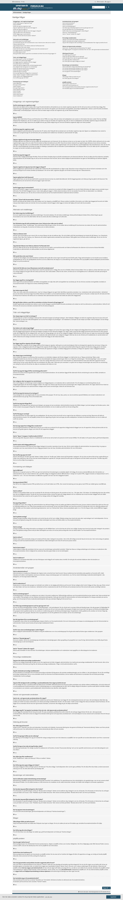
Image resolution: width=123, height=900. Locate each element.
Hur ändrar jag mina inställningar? (22, 41)
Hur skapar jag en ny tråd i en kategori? (23, 59)
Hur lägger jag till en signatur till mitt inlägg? (24, 62)
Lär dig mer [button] (48, 897)
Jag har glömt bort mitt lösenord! (21, 32)
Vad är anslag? (17, 91)
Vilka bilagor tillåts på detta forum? (71, 76)
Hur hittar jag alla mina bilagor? (70, 78)
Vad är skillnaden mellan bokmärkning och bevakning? (76, 66)
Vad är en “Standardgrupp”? (69, 32)
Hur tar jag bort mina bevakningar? (71, 71)
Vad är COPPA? (17, 24)
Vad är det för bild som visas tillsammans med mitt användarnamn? (30, 49)
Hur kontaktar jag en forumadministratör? (73, 88)
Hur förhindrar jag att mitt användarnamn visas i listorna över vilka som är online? (34, 42)
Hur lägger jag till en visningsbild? (22, 50)
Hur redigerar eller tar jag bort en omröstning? (25, 66)
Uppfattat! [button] (113, 897)
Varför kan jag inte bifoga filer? (21, 70)
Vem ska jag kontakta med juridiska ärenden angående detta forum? (80, 86)
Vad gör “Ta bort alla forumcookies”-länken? (24, 35)
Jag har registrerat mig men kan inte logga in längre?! (27, 31)
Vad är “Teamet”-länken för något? (71, 34)
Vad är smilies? (17, 86)
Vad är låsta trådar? (18, 94)
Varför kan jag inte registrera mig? (22, 26)
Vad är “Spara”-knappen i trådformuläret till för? (25, 74)
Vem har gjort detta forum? (69, 83)
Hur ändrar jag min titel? (19, 52)
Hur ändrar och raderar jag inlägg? (22, 60)
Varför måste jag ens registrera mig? (22, 23)
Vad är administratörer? (68, 23)
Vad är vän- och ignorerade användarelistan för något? (76, 48)
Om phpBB (43, 845)
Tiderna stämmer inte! (19, 44)
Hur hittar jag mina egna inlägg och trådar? (73, 61)
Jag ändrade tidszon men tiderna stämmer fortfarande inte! (28, 45)
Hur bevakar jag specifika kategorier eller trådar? (75, 68)
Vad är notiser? (17, 92)
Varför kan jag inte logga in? (20, 29)
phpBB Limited (58, 844)
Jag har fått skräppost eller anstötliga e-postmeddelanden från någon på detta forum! (84, 42)
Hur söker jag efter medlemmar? (70, 59)
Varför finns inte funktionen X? (70, 85)
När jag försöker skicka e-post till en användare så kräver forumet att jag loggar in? (34, 53)
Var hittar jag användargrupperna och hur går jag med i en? (77, 27)
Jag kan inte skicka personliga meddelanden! (74, 39)
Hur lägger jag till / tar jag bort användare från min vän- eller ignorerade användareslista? (85, 49)
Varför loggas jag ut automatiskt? (21, 34)
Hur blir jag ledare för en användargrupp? (73, 29)
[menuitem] (23, 2)
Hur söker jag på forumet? (69, 55)
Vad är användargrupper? (69, 26)
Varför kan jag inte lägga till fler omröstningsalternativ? (27, 65)
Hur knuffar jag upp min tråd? (20, 77)
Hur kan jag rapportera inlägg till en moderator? (25, 73)
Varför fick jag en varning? (20, 71)
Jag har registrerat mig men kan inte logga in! (25, 27)
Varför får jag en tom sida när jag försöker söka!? (74, 58)
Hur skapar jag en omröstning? (21, 63)
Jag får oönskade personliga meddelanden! (73, 41)
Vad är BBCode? (17, 83)
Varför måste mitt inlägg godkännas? (22, 76)
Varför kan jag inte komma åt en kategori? (24, 68)
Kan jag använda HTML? (19, 84)
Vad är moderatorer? (67, 24)
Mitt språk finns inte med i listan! (21, 47)
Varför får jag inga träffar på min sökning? (73, 56)
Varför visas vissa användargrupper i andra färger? (75, 31)
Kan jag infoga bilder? (18, 88)
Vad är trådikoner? (18, 96)
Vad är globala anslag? (19, 89)
